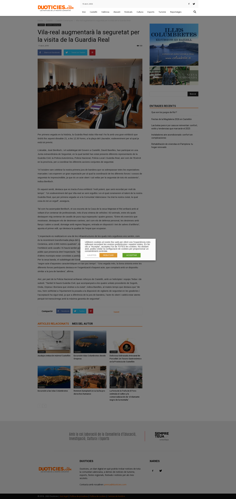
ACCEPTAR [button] (131, 255)
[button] (194, 12)
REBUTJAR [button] (108, 255)
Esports (151, 12)
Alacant (116, 12)
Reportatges (176, 12)
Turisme (162, 12)
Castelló (93, 12)
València (105, 12)
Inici (84, 12)
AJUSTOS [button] (91, 255)
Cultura (140, 12)
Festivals (128, 12)
